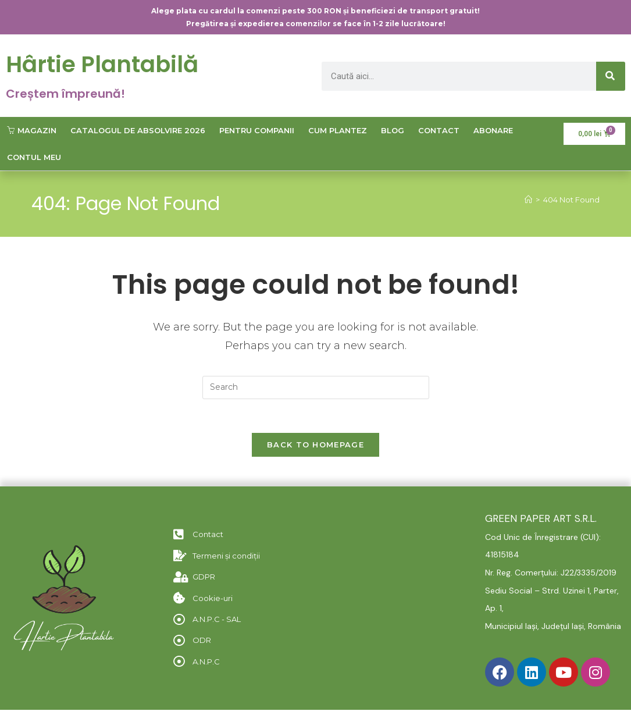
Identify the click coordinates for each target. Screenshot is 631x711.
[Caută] (610, 75)
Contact (438, 129)
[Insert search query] (315, 387)
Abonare (493, 129)
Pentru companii (256, 129)
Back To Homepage (315, 445)
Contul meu (34, 156)
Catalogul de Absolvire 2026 (137, 129)
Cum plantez (337, 129)
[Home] (528, 199)
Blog (392, 129)
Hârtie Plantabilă (105, 64)
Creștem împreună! (65, 93)
